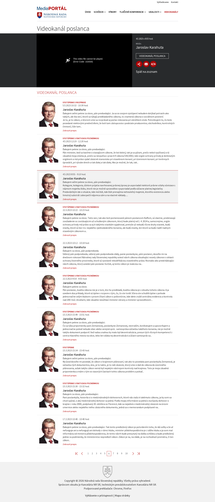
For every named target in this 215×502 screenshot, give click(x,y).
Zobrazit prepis (70, 130)
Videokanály (171, 11)
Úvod (88, 11)
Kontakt (174, 2)
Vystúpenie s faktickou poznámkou (81, 138)
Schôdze (100, 11)
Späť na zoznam (146, 72)
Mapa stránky (122, 495)
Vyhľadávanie (163, 2)
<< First (78, 453)
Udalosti (155, 11)
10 (126, 453)
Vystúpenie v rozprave (74, 102)
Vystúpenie (68, 347)
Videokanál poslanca (152, 56)
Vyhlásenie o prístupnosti (99, 495)
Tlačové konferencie (132, 11)
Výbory (112, 11)
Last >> (137, 453)
